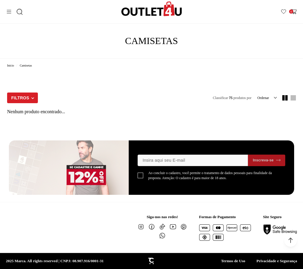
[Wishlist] (284, 12)
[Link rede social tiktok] (162, 226)
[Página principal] (152, 8)
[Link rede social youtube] (173, 226)
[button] (290, 240)
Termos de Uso (233, 261)
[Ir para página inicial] (10, 65)
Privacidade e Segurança (277, 261)
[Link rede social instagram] (141, 226)
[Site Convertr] (151, 261)
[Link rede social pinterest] (183, 226)
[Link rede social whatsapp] (162, 235)
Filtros (20, 97)
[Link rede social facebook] (151, 226)
